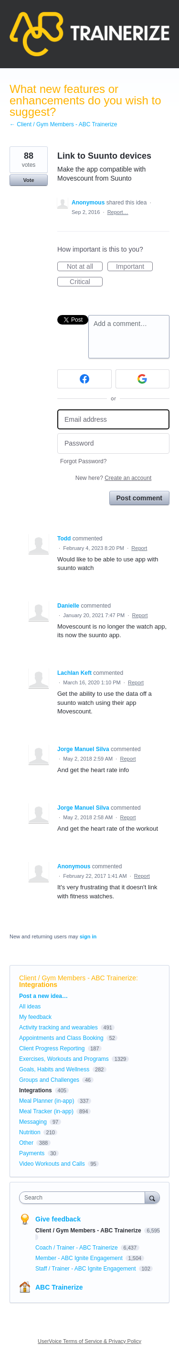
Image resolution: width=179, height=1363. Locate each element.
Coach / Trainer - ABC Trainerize (77, 1247)
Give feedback (58, 1219)
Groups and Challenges (49, 1080)
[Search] (152, 1197)
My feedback (35, 1017)
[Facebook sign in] (84, 378)
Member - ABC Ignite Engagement (79, 1258)
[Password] (113, 443)
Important (134, 267)
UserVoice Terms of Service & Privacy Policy (89, 1341)
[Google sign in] (143, 378)
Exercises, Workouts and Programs (64, 1059)
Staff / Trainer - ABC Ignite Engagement (86, 1268)
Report (139, 548)
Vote (28, 180)
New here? (113, 478)
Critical (86, 282)
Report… (117, 212)
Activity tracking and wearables (58, 1027)
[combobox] (84, 1197)
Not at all (85, 267)
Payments (31, 1153)
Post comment (139, 498)
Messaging (33, 1122)
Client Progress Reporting (51, 1048)
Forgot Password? (83, 461)
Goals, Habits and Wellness (54, 1069)
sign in (88, 936)
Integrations (38, 984)
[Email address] (113, 419)
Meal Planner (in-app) (46, 1101)
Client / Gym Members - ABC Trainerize (77, 978)
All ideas (30, 1006)
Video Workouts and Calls (52, 1163)
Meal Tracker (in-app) (46, 1111)
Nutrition (30, 1132)
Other (26, 1142)
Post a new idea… (43, 996)
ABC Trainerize (59, 1287)
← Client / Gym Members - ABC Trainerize (63, 124)
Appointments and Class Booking (61, 1038)
